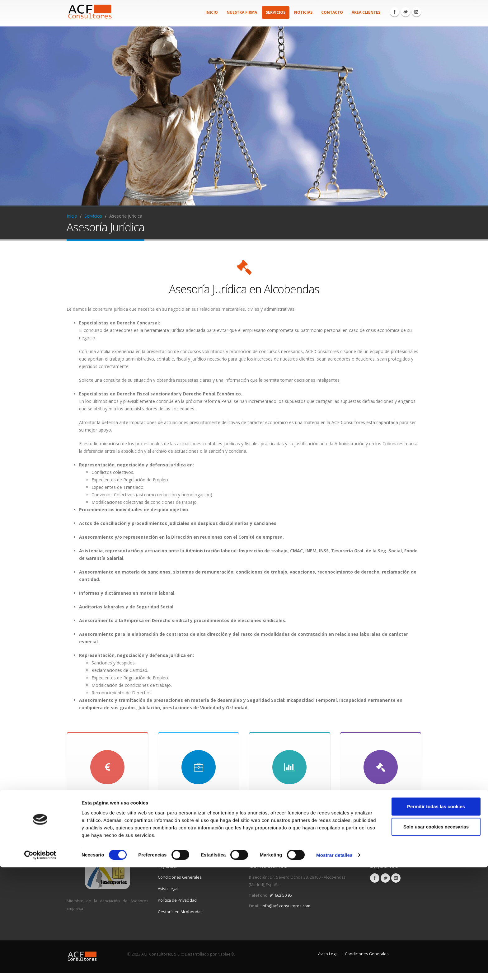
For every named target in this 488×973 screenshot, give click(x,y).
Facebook (394, 12)
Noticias (303, 12)
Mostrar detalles (334, 960)
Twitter (405, 12)
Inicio (211, 12)
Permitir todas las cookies (436, 911)
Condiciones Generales (180, 877)
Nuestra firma (242, 12)
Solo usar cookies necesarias (436, 932)
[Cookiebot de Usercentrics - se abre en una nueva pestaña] (40, 961)
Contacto (332, 12)
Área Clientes (366, 12)
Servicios (275, 12)
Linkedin (416, 12)
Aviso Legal (168, 888)
